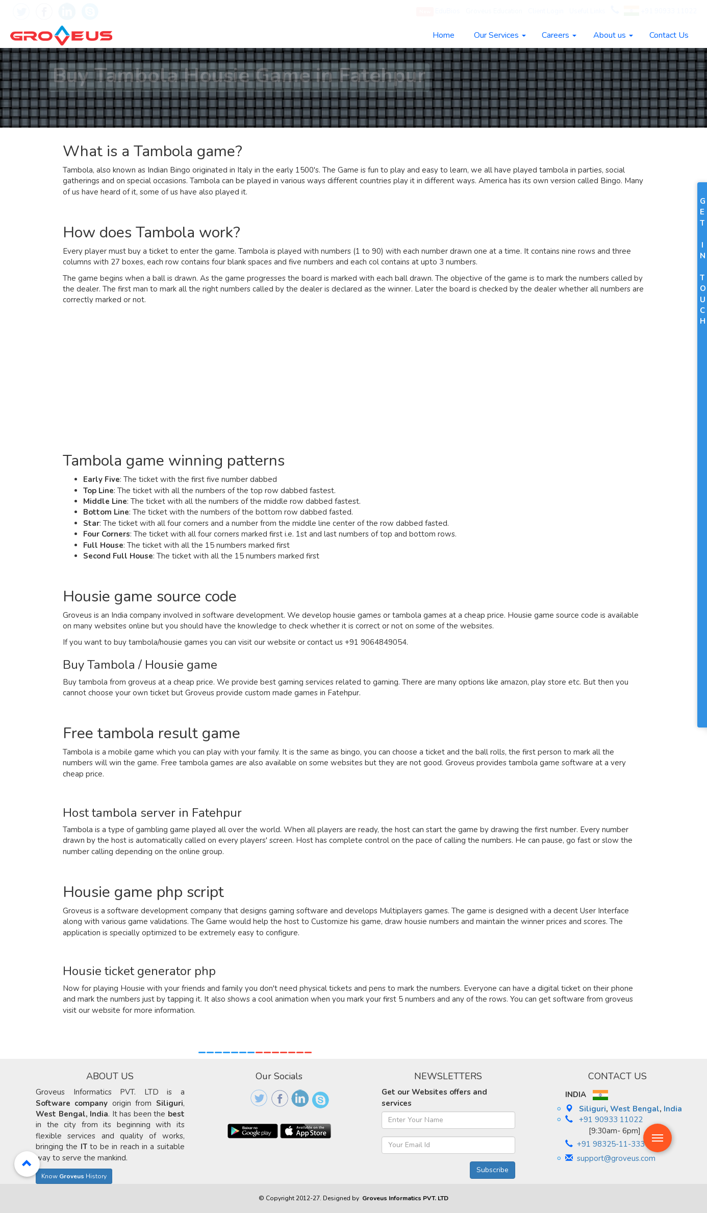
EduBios (438, 11)
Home (443, 35)
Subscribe (492, 1170)
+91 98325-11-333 (611, 1144)
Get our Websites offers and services (434, 1097)
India (673, 1109)
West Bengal (635, 1109)
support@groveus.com (616, 1158)
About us (613, 35)
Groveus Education (494, 11)
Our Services (500, 35)
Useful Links (587, 11)
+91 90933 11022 (660, 11)
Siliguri (592, 1109)
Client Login (546, 11)
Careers (559, 35)
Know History (74, 1176)
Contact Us (669, 35)
